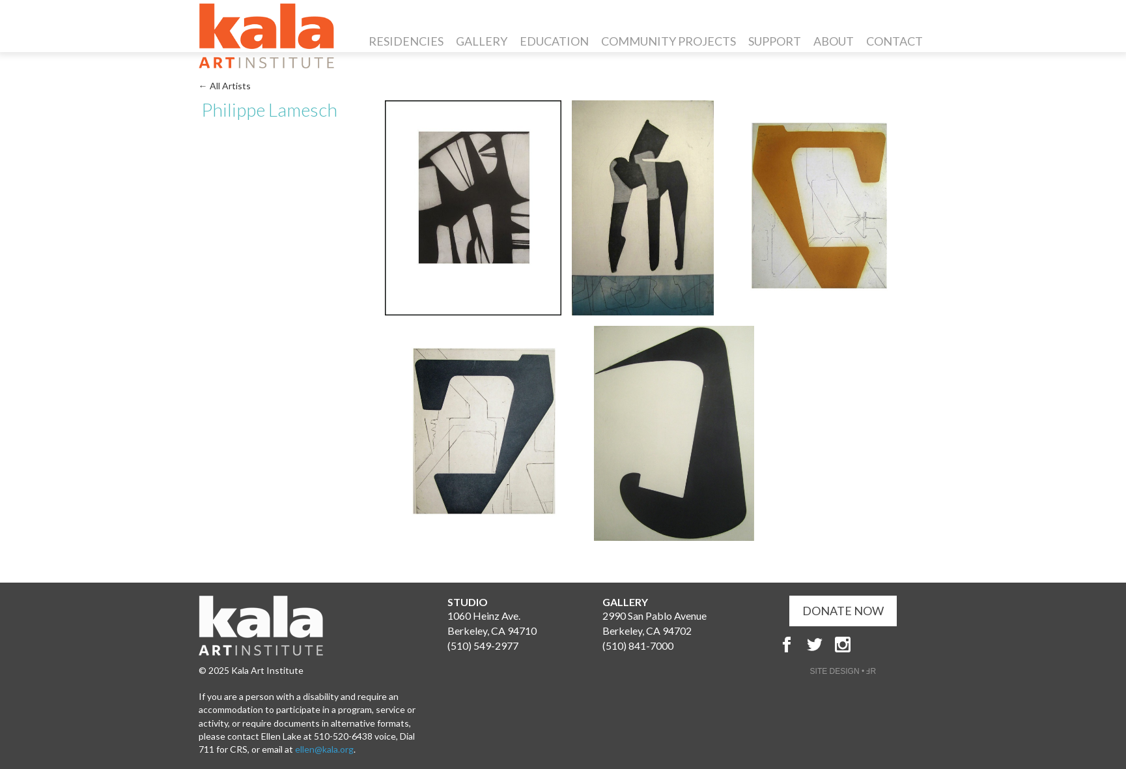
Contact (894, 41)
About (833, 41)
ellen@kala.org (324, 749)
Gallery (481, 41)
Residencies (406, 41)
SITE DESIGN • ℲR (843, 671)
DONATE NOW (843, 610)
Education (554, 41)
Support (774, 41)
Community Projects (668, 41)
